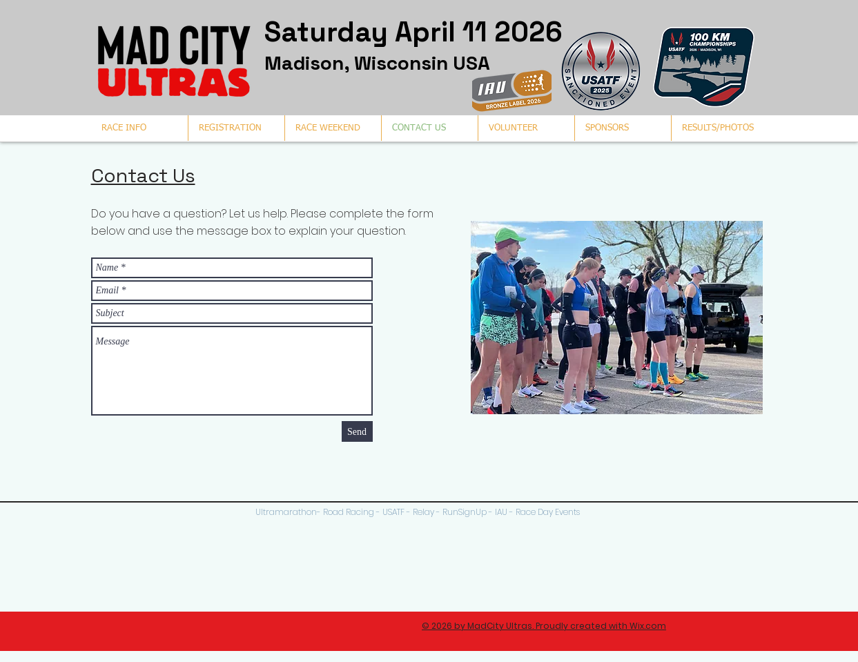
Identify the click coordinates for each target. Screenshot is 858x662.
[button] (719, 128)
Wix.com (648, 626)
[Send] (357, 431)
